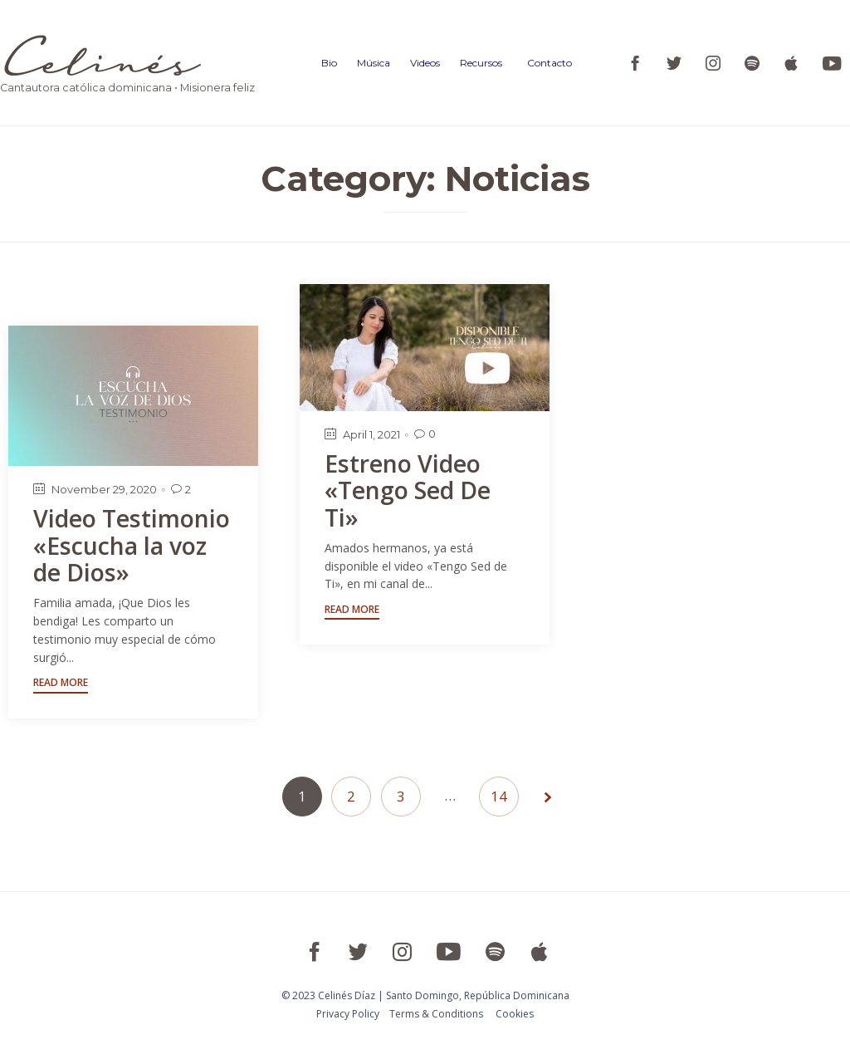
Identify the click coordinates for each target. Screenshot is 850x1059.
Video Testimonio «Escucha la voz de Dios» (133, 545)
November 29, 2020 (104, 489)
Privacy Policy (347, 1014)
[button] (352, 612)
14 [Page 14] (499, 796)
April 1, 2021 (371, 434)
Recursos (481, 62)
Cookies (515, 1014)
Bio (329, 62)
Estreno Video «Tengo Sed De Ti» (410, 490)
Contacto (549, 62)
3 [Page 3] (401, 796)
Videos (425, 62)
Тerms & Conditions (436, 1014)
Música (373, 62)
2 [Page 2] (351, 796)
